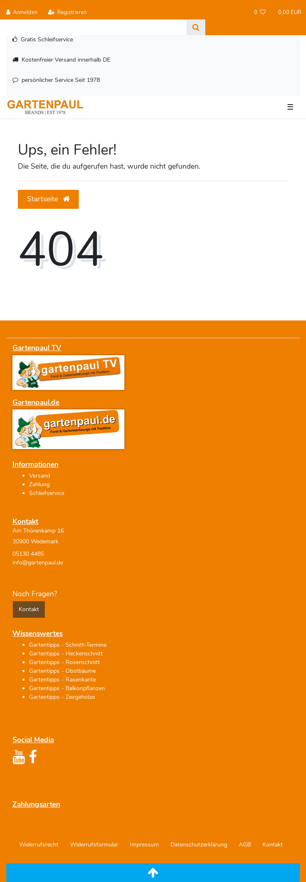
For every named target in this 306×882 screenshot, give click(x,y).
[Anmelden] (22, 12)
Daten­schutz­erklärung (198, 845)
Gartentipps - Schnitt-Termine (68, 645)
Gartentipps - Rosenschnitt (64, 662)
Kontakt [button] (29, 609)
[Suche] (196, 27)
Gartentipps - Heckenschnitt (66, 653)
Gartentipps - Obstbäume (62, 671)
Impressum (144, 845)
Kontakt (272, 845)
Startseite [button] (48, 199)
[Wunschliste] (260, 12)
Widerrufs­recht (38, 845)
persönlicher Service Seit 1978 (61, 80)
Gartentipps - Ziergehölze (62, 697)
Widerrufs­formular (94, 845)
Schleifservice (46, 493)
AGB (245, 845)
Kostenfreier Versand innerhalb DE (66, 60)
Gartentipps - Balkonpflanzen (67, 688)
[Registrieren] (67, 12)
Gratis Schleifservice (47, 39)
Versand (39, 476)
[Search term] (93, 27)
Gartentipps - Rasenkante (62, 680)
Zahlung (39, 484)
